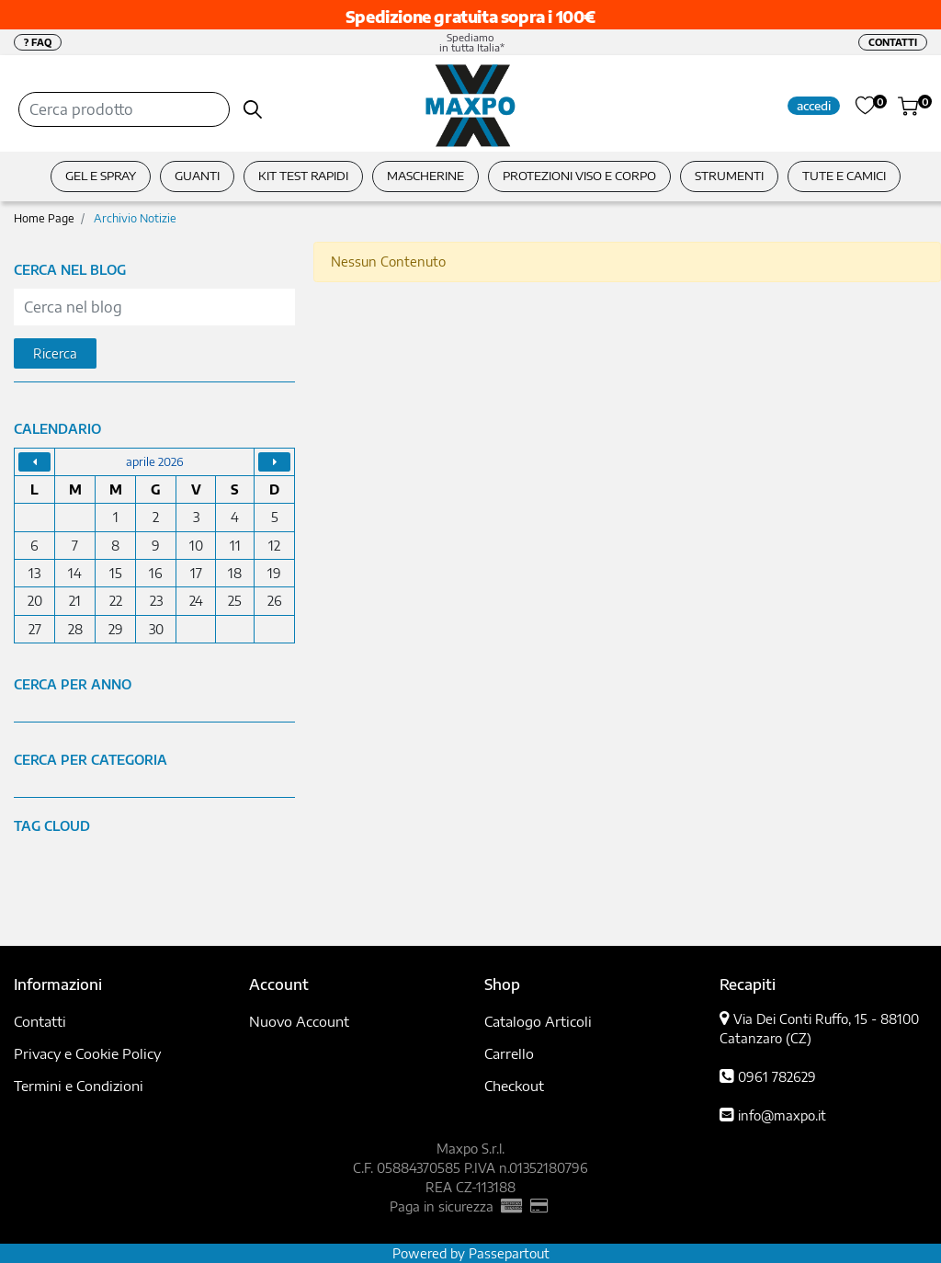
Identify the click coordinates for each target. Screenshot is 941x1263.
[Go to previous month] (34, 461)
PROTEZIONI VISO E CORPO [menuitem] (579, 175)
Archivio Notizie (135, 218)
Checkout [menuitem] (514, 1085)
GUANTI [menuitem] (197, 175)
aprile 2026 (155, 461)
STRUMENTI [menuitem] (729, 175)
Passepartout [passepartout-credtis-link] (509, 1253)
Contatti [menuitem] (40, 1021)
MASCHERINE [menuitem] (425, 175)
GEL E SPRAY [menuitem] (100, 175)
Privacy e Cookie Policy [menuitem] (87, 1053)
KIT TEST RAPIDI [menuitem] (303, 175)
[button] (253, 109)
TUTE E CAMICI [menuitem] (844, 175)
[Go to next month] (274, 461)
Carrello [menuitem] (509, 1053)
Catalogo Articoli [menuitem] (538, 1021)
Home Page (44, 218)
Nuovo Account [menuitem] (299, 1021)
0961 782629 (777, 1077)
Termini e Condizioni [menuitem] (78, 1085)
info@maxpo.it (782, 1115)
